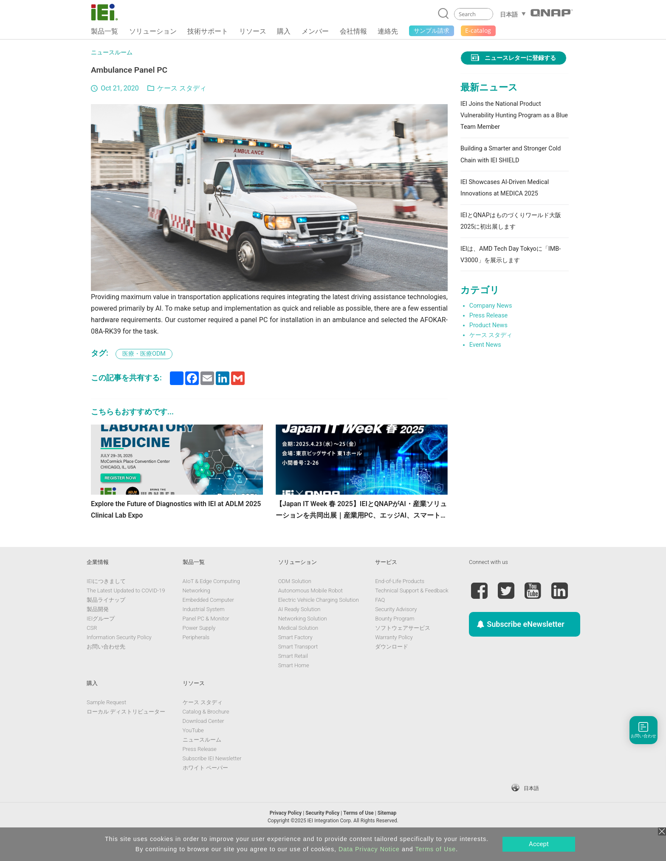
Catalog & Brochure (206, 731)
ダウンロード (391, 666)
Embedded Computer (208, 619)
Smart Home (293, 685)
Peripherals (196, 657)
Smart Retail (293, 675)
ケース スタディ (181, 88)
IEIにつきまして (106, 601)
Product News (488, 325)
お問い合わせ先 (106, 666)
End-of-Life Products (399, 601)
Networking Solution (302, 638)
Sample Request (106, 722)
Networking (196, 610)
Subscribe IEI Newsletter (212, 778)
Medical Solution (298, 647)
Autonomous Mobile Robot (310, 610)
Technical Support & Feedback (411, 610)
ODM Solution (294, 601)
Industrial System (204, 629)
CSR (92, 647)
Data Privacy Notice (369, 849)
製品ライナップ (106, 619)
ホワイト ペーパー (205, 787)
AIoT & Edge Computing (211, 601)
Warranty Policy (393, 657)
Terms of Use (435, 849)
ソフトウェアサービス (402, 647)
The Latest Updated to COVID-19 (126, 610)
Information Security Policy (119, 657)
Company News (490, 305)
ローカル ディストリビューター (126, 731)
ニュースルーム (112, 52)
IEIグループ (101, 638)
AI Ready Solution (299, 629)
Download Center (203, 740)
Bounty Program (394, 638)
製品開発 (98, 629)
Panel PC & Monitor (206, 638)
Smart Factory (295, 657)
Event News (485, 344)
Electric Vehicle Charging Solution (318, 619)
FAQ (380, 619)
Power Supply (199, 647)
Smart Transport (298, 666)
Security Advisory (396, 629)
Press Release (488, 315)
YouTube (193, 750)
